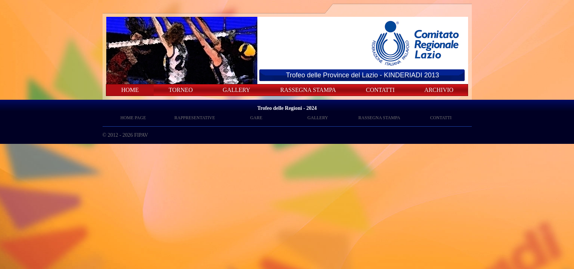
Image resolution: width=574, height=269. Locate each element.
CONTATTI (380, 90)
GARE (256, 117)
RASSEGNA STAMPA (308, 90)
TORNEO (181, 90)
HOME (130, 90)
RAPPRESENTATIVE (194, 117)
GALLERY (236, 90)
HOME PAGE (133, 117)
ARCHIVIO (438, 90)
